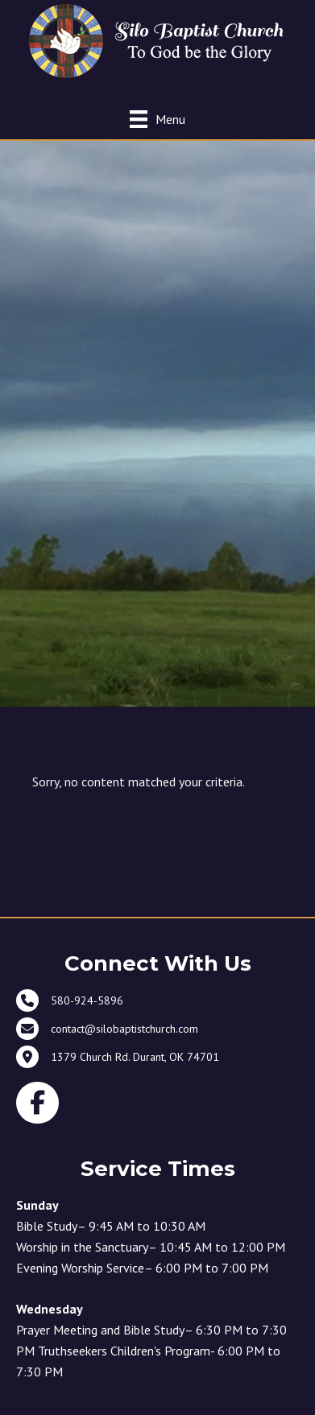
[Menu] (157, 118)
